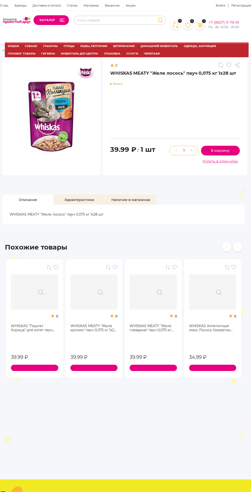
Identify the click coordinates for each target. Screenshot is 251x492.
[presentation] (226, 246)
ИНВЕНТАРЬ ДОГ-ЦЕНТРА (79, 53)
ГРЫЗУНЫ (50, 46)
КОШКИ (13, 46)
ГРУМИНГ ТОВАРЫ (21, 53)
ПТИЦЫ (69, 46)
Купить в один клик (220, 161)
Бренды (20, 5)
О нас (4, 5)
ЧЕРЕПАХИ (152, 53)
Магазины (91, 5)
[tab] (27, 199)
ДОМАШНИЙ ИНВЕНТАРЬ (159, 46)
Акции (130, 5)
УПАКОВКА (112, 53)
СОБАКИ (31, 46)
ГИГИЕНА (48, 53)
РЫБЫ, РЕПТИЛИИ (93, 46)
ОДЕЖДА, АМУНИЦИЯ (200, 46)
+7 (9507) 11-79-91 (223, 22)
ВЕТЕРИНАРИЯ (124, 46)
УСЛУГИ (132, 53)
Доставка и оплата (47, 5)
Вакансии (112, 5)
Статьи (72, 5)
